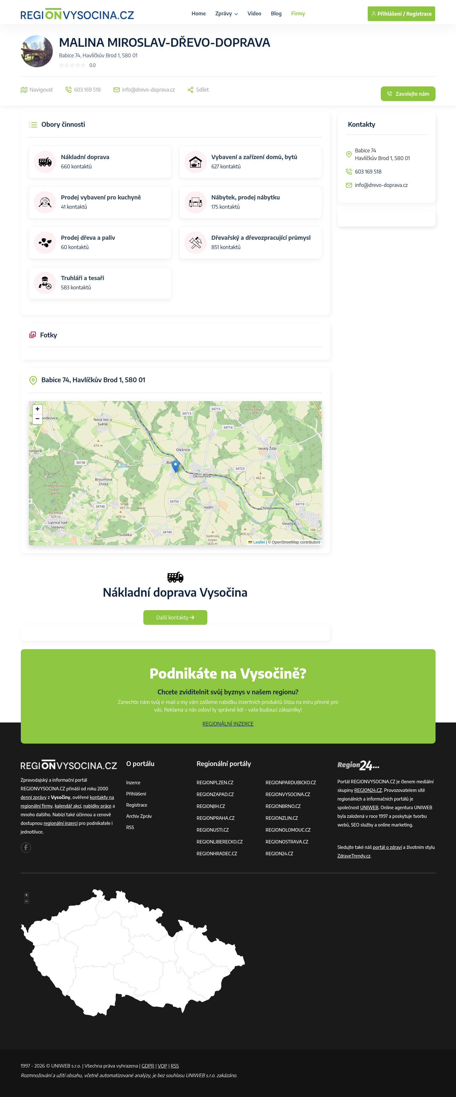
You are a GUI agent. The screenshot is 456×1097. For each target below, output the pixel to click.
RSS (130, 827)
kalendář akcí (68, 806)
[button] (176, 466)
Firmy (298, 13)
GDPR (147, 1066)
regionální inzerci (60, 823)
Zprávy (226, 13)
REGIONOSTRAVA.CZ (287, 841)
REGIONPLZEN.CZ (215, 782)
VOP (162, 1066)
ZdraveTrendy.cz (354, 856)
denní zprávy (34, 797)
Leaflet (256, 542)
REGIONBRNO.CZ (283, 806)
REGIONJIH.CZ (211, 806)
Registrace (419, 14)
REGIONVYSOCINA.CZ (288, 794)
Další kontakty (175, 617)
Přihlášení (136, 793)
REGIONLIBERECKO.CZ (220, 841)
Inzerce (133, 782)
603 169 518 (368, 171)
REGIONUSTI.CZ (213, 830)
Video (254, 13)
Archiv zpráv (139, 816)
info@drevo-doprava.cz (381, 185)
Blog (276, 13)
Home (199, 13)
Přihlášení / (388, 14)
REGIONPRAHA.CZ (216, 818)
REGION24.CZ (279, 853)
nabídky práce (97, 806)
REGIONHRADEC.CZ (217, 853)
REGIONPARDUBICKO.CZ (291, 782)
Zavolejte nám (408, 94)
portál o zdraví (387, 847)
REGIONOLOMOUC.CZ (288, 830)
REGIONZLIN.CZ (282, 818)
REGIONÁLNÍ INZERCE (228, 724)
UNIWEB (369, 807)
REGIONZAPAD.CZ (215, 794)
